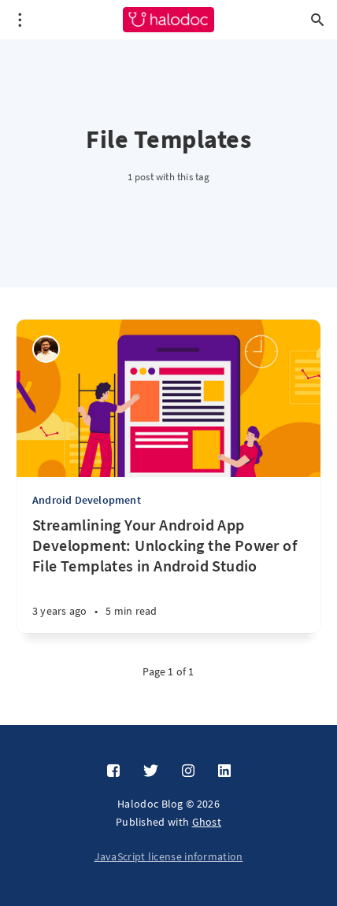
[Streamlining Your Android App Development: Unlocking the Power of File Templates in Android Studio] (168, 574)
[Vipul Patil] (46, 349)
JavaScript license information (168, 856)
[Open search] (317, 19)
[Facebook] (113, 771)
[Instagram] (188, 771)
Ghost (207, 822)
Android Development (86, 500)
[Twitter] (150, 771)
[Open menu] (19, 19)
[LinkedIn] (224, 771)
